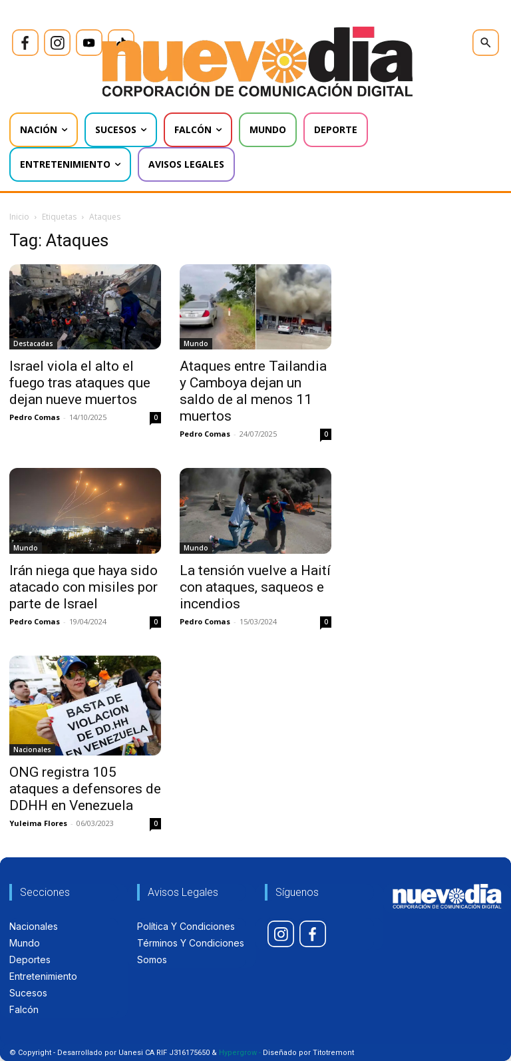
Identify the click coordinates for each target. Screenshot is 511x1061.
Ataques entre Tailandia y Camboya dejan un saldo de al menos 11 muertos (253, 391)
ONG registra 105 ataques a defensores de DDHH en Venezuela (85, 788)
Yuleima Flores (38, 823)
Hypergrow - (240, 1052)
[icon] (25, 43)
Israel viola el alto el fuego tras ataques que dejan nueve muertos (79, 382)
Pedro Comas (34, 417)
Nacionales (32, 749)
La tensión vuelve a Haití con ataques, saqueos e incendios (255, 587)
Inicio (19, 216)
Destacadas (33, 343)
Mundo (196, 343)
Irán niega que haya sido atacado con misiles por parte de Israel (83, 587)
